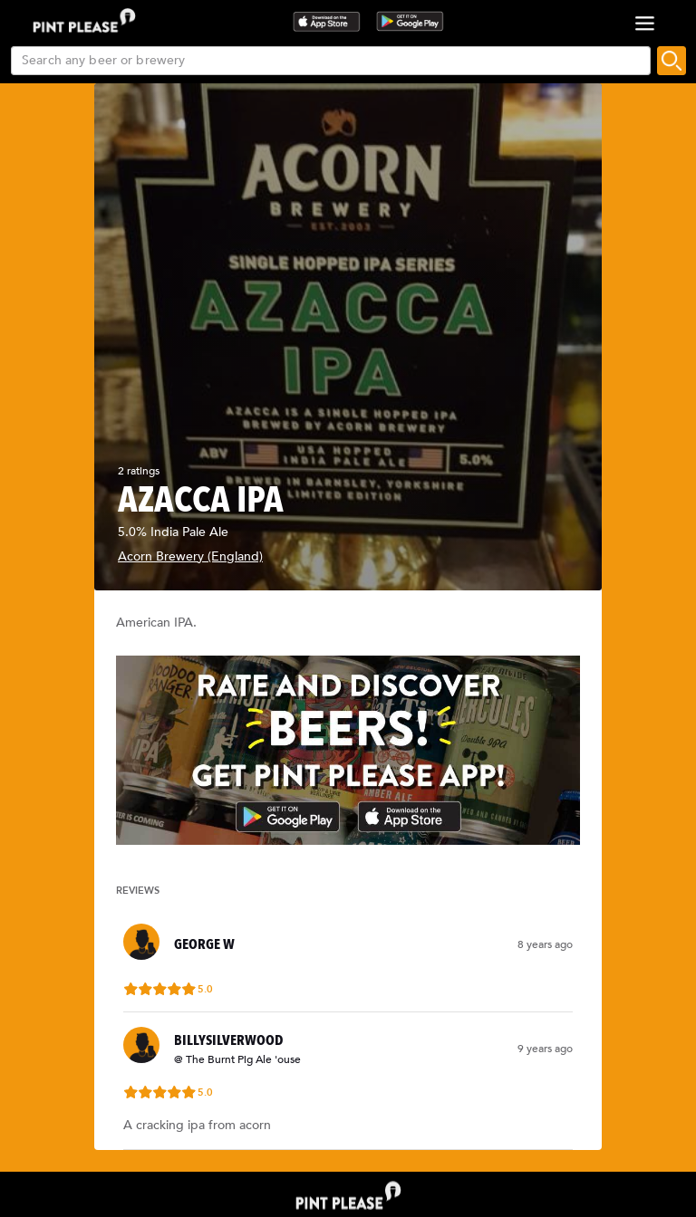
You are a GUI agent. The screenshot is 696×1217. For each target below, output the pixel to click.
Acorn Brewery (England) (190, 556)
